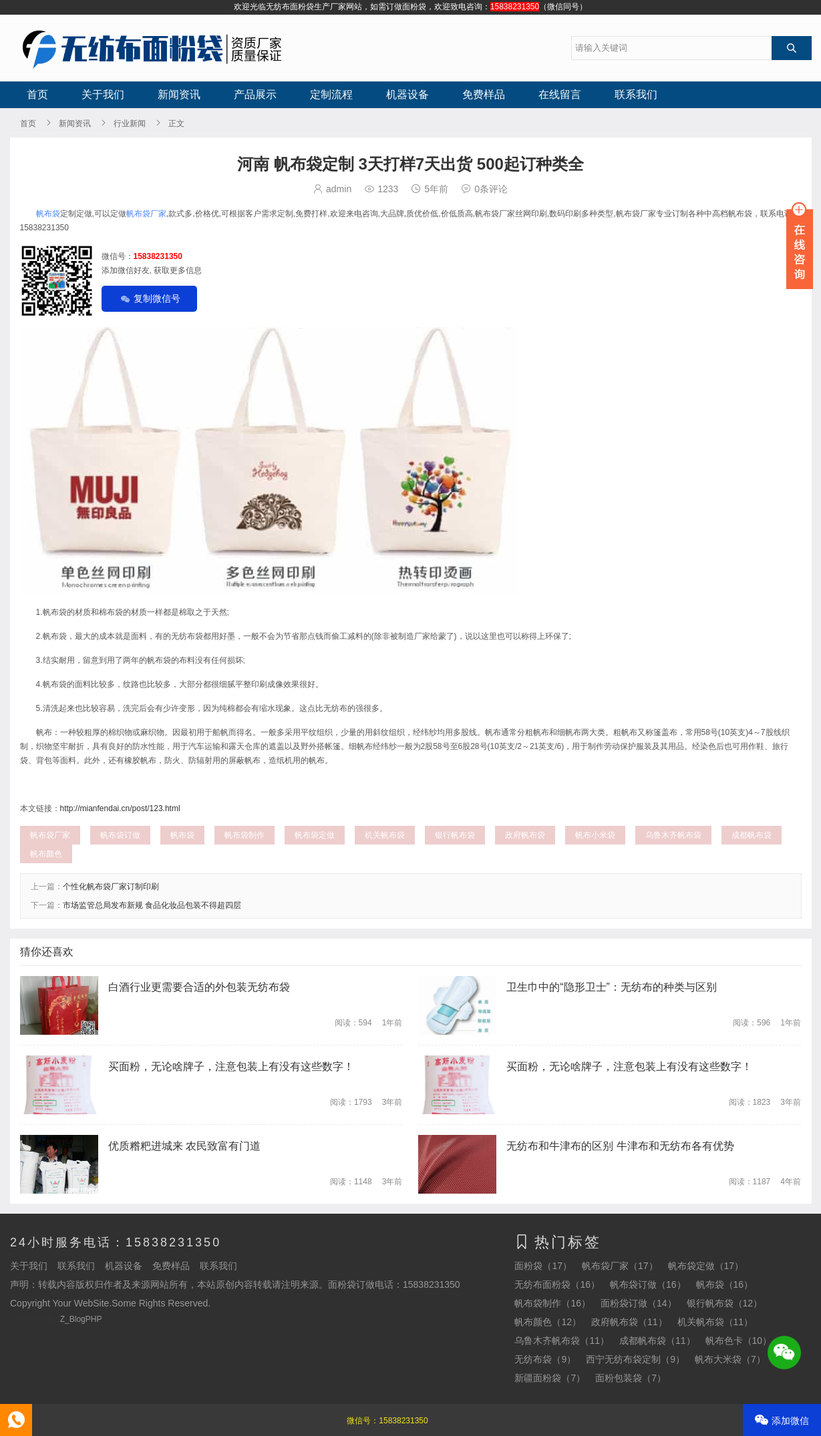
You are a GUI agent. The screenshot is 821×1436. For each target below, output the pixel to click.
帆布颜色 (46, 854)
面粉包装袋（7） (630, 1378)
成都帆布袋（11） (657, 1340)
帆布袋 (48, 213)
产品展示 (255, 94)
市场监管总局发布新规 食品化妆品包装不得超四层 (152, 905)
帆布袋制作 (244, 835)
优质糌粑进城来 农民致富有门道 (184, 1146)
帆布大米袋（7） (730, 1359)
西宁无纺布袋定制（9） (635, 1359)
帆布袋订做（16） (648, 1284)
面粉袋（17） (543, 1265)
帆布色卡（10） (738, 1340)
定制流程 (331, 94)
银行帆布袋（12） (725, 1303)
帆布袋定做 (315, 835)
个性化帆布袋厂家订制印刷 (111, 886)
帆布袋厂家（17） (620, 1265)
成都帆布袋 (751, 835)
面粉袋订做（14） (639, 1303)
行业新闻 (130, 123)
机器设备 (407, 94)
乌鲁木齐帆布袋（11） (561, 1340)
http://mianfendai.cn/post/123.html (120, 808)
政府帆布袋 (525, 835)
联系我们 (636, 94)
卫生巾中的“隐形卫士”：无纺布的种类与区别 (611, 987)
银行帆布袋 (455, 835)
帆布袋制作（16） (552, 1303)
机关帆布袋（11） (715, 1322)
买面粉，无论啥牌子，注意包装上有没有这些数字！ (231, 1066)
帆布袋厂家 (146, 213)
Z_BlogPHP (81, 1319)
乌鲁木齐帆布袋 (673, 835)
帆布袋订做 (120, 835)
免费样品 (483, 94)
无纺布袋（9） (545, 1359)
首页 (37, 94)
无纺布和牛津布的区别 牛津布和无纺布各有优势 (619, 1146)
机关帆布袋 (385, 835)
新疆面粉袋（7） (549, 1378)
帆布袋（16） (725, 1284)
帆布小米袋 (595, 835)
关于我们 (102, 94)
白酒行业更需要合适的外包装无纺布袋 (199, 987)
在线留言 (559, 94)
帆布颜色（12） (547, 1322)
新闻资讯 (179, 94)
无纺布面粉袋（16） (557, 1284)
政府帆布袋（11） (629, 1322)
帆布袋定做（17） (706, 1265)
